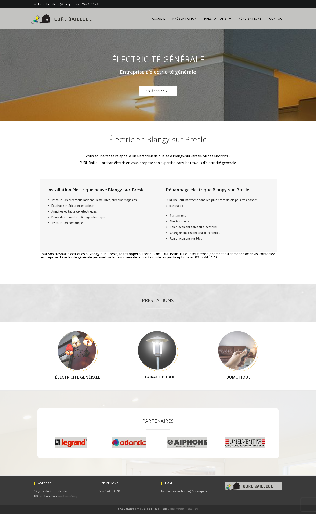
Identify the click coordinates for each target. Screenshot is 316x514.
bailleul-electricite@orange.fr (56, 4)
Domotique (238, 377)
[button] (158, 91)
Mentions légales (184, 509)
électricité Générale (77, 377)
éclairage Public (158, 376)
